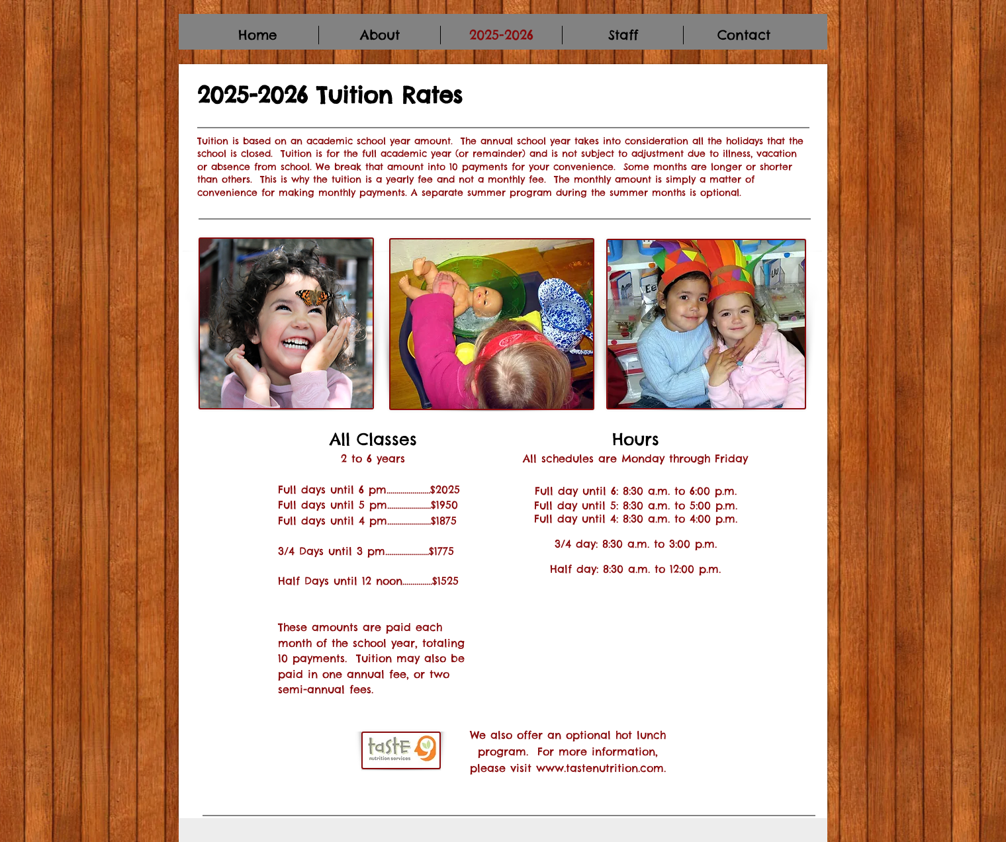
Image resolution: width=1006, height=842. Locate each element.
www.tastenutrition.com (600, 768)
